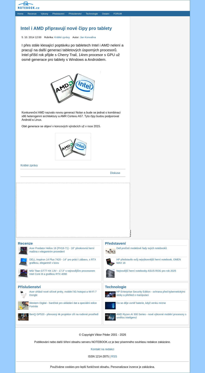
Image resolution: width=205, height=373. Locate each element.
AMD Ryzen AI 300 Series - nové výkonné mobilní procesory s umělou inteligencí (151, 316)
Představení (58, 13)
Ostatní (105, 13)
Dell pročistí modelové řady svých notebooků (142, 248)
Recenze (32, 13)
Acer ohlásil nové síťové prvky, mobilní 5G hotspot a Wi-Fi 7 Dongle (63, 293)
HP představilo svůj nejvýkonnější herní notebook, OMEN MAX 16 (149, 261)
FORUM (118, 13)
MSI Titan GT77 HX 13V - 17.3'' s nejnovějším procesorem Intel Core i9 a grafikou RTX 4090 (62, 272)
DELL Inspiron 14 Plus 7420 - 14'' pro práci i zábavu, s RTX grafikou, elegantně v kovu (62, 261)
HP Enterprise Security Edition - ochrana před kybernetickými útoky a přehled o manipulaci (151, 293)
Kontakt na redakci (102, 349)
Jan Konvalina (88, 37)
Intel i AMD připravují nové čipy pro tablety (66, 28)
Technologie (92, 13)
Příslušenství (75, 13)
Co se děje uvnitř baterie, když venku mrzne (141, 303)
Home (20, 13)
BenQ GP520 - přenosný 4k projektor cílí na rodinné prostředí (64, 314)
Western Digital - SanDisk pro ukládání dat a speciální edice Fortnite (63, 305)
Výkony (44, 13)
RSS (114, 356)
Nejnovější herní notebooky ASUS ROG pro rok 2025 (146, 270)
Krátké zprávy (62, 37)
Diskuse (115, 172)
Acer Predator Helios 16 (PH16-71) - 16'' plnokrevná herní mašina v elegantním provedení (61, 250)
